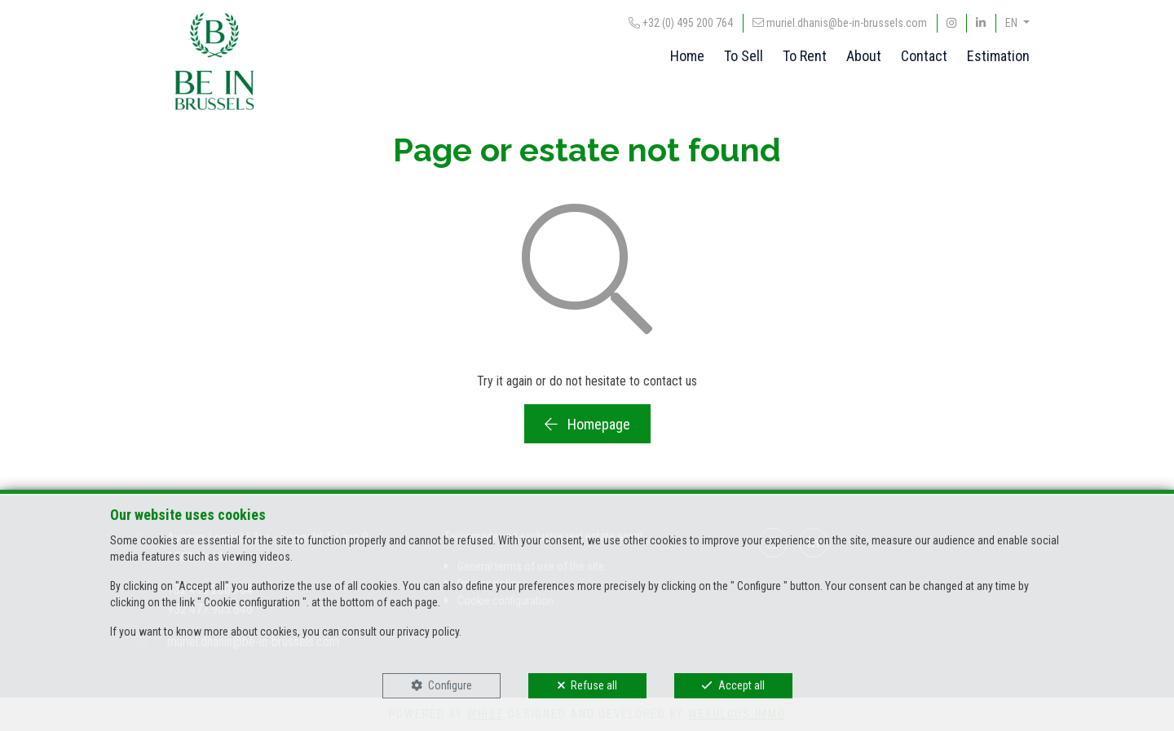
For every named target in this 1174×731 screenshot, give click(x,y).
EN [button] (1012, 22)
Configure (450, 685)
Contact (924, 55)
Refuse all (594, 685)
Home (687, 55)
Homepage (587, 424)
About (863, 55)
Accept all (741, 685)
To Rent (805, 55)
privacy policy (428, 631)
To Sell (743, 55)
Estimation (998, 55)
